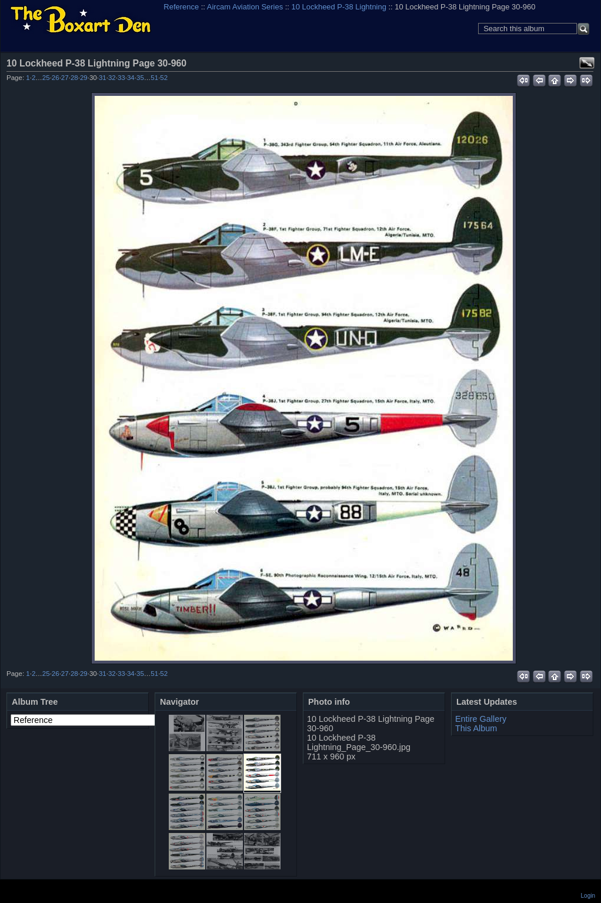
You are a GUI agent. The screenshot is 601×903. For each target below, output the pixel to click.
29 (84, 77)
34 (131, 77)
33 (121, 77)
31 (102, 77)
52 (164, 77)
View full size (587, 62)
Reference (181, 6)
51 (154, 77)
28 (74, 77)
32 (112, 77)
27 (65, 77)
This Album (476, 728)
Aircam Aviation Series (245, 6)
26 (55, 77)
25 (46, 77)
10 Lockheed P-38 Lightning (339, 6)
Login (588, 895)
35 (140, 77)
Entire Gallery (480, 719)
